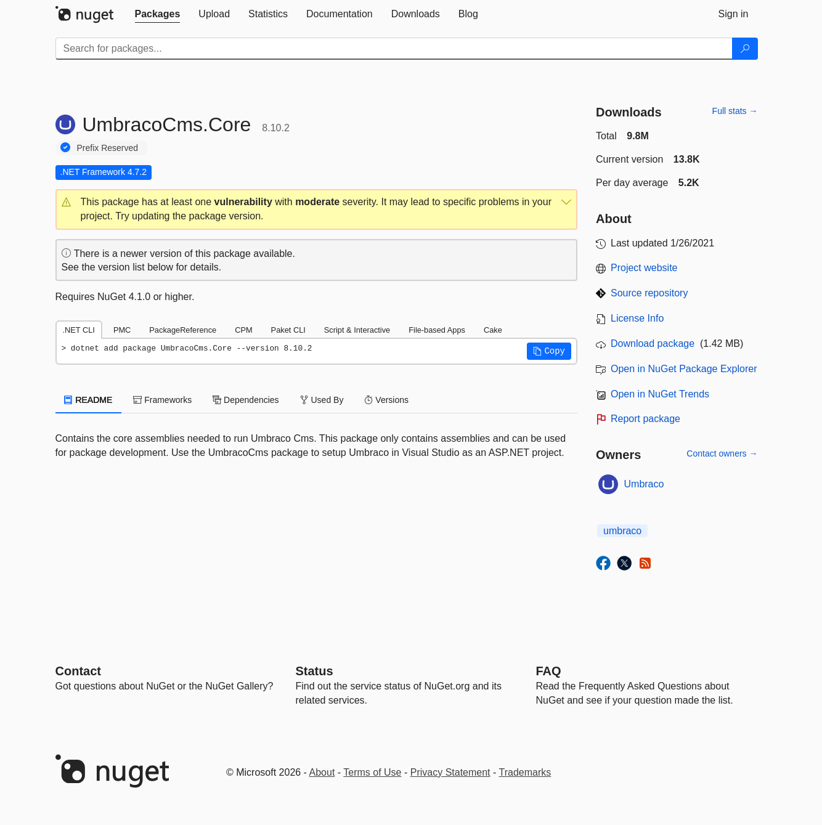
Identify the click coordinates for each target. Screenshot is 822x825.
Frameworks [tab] (162, 400)
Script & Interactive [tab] (357, 330)
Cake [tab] (493, 330)
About (322, 772)
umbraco (622, 531)
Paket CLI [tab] (288, 330)
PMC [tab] (122, 330)
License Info (637, 318)
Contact (78, 671)
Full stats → (735, 111)
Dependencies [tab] (246, 400)
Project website (644, 267)
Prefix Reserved (108, 148)
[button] (317, 209)
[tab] (158, 14)
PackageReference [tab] (182, 330)
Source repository (649, 293)
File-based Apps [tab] (437, 330)
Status (314, 671)
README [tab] (89, 400)
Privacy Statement (450, 772)
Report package (645, 418)
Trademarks (525, 772)
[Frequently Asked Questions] (548, 671)
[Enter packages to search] (394, 49)
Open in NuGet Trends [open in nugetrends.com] (660, 394)
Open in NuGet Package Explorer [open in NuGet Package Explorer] (684, 369)
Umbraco (644, 484)
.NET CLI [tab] (79, 330)
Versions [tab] (386, 400)
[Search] (745, 49)
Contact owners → (721, 453)
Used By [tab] (322, 400)
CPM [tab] (243, 330)
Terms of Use (372, 772)
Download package (652, 343)
